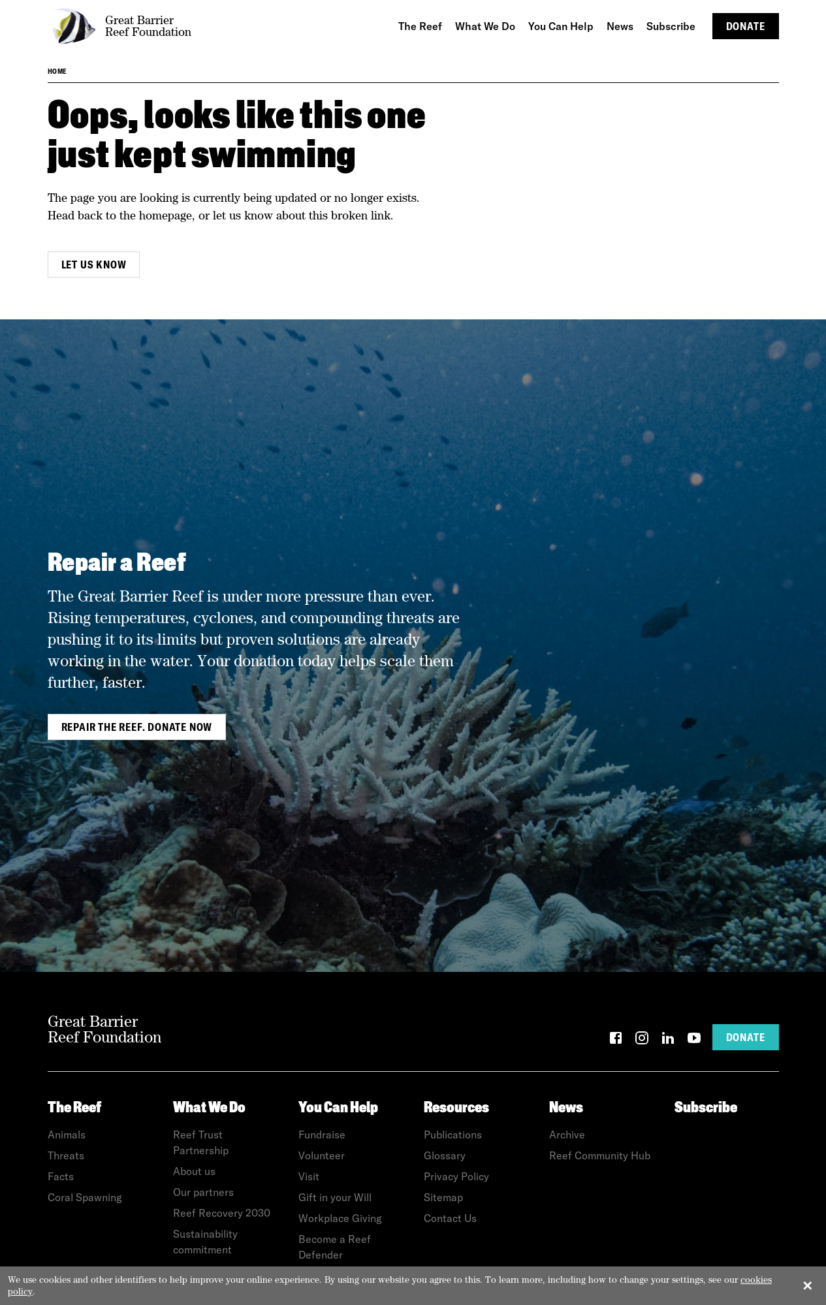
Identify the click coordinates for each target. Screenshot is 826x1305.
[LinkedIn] (668, 1040)
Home (57, 71)
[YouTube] (694, 1040)
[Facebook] (616, 1040)
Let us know (94, 264)
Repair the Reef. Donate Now (137, 726)
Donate (745, 26)
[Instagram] (642, 1040)
